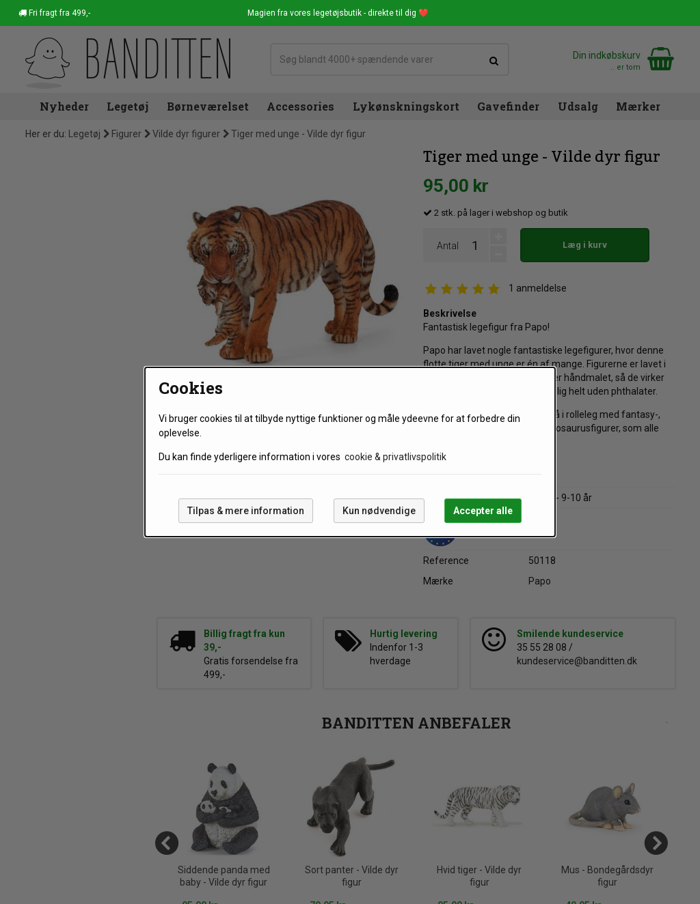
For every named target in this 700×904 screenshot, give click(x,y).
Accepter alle (483, 510)
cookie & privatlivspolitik (395, 456)
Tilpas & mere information (245, 510)
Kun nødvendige (379, 510)
